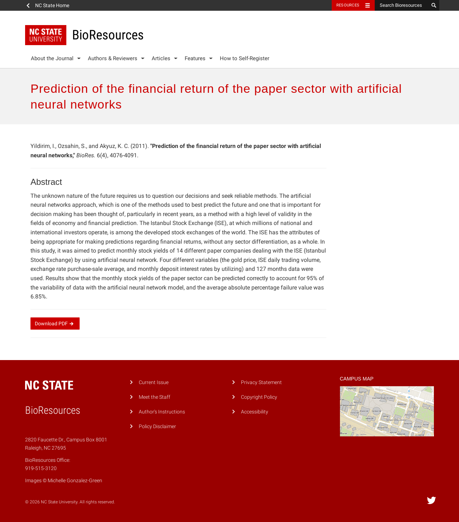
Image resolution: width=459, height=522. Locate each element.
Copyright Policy (259, 397)
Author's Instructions (162, 412)
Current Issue (154, 382)
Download (55, 323)
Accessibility (254, 412)
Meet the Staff (154, 397)
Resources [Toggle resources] (347, 5)
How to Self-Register (244, 58)
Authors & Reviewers (112, 58)
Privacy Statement (261, 382)
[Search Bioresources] (402, 5)
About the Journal (52, 58)
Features (195, 58)
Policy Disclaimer (157, 426)
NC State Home (52, 5)
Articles (161, 58)
